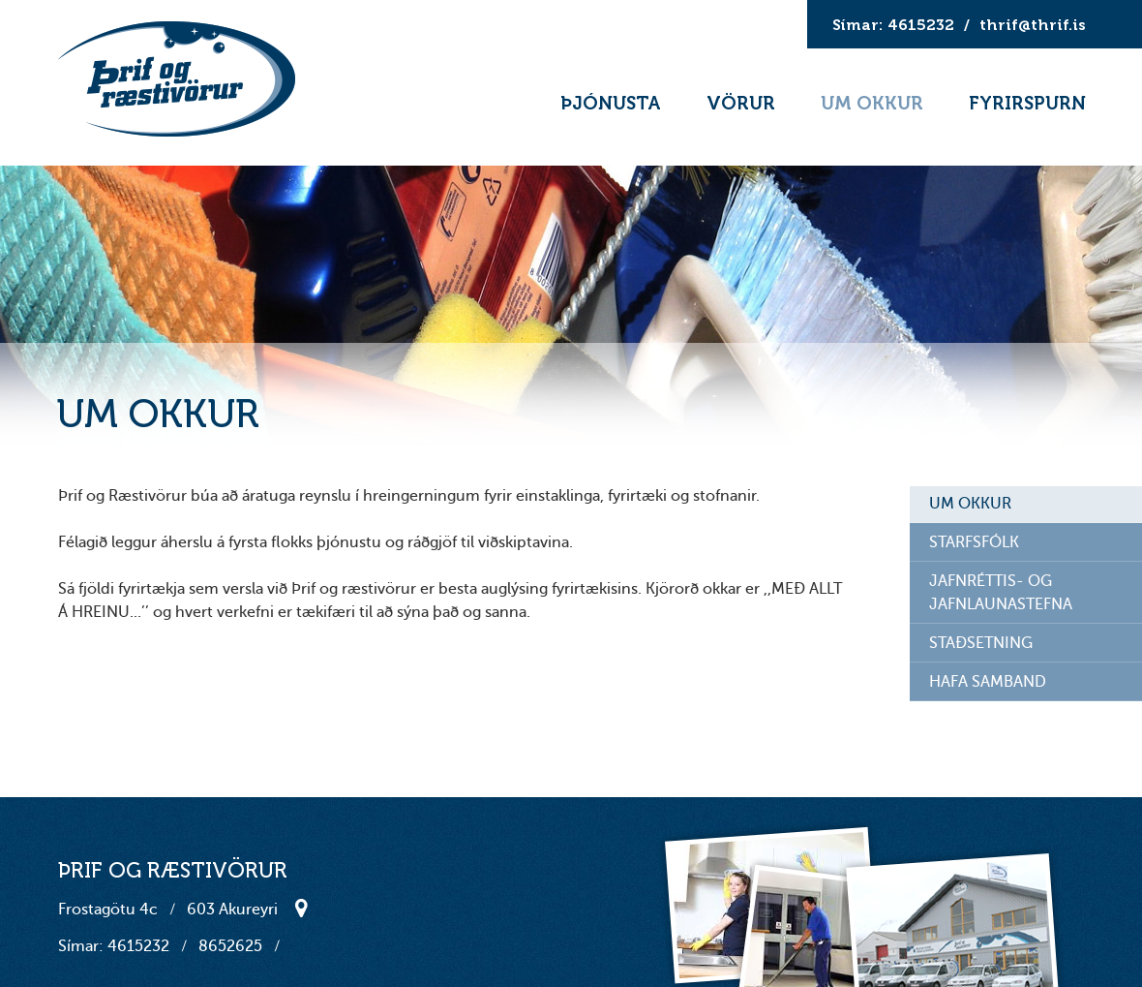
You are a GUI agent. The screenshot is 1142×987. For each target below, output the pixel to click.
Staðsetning (293, 907)
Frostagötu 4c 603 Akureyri (168, 909)
